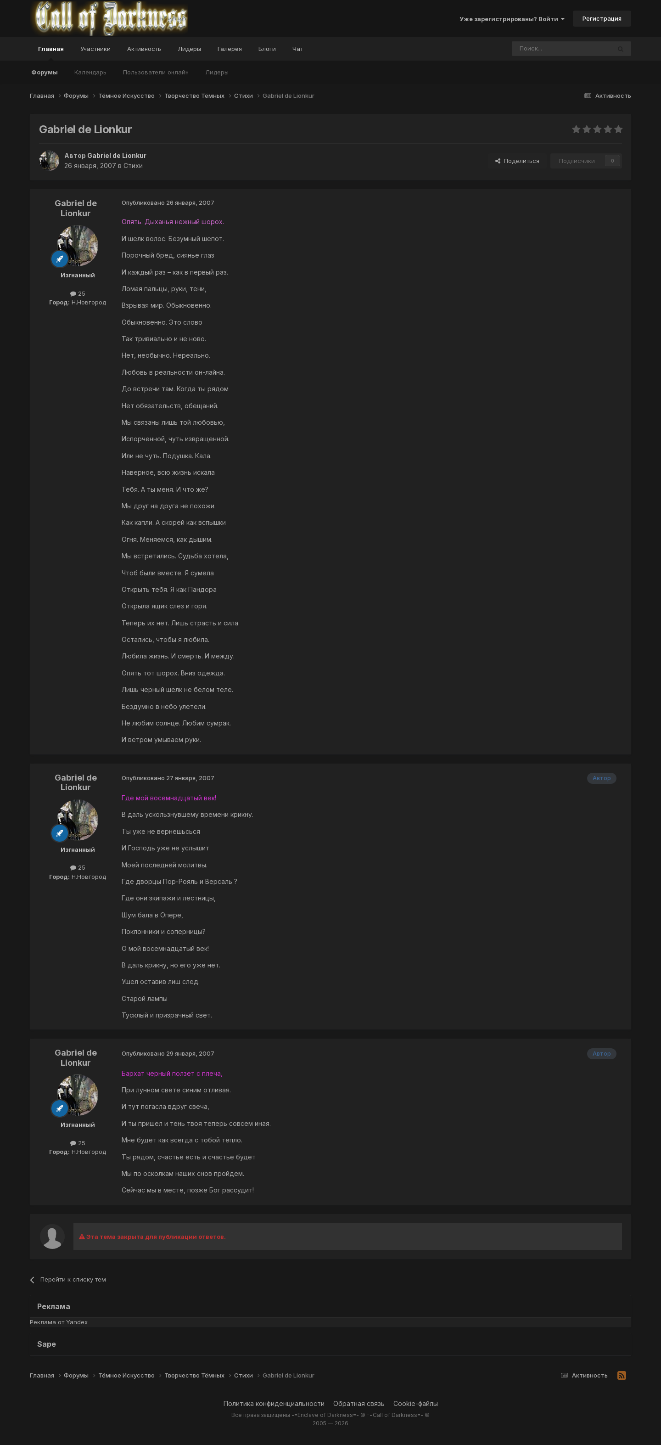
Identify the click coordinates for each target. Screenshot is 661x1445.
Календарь (90, 72)
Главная (51, 53)
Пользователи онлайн (156, 72)
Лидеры (217, 72)
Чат (297, 48)
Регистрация (602, 18)
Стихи (133, 165)
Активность (144, 48)
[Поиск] (540, 49)
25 (77, 293)
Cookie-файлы (415, 1403)
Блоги (267, 48)
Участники (95, 48)
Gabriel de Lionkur (76, 208)
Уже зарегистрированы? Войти (512, 18)
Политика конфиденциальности (274, 1403)
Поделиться (517, 160)
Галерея (230, 48)
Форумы (44, 72)
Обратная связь (359, 1403)
